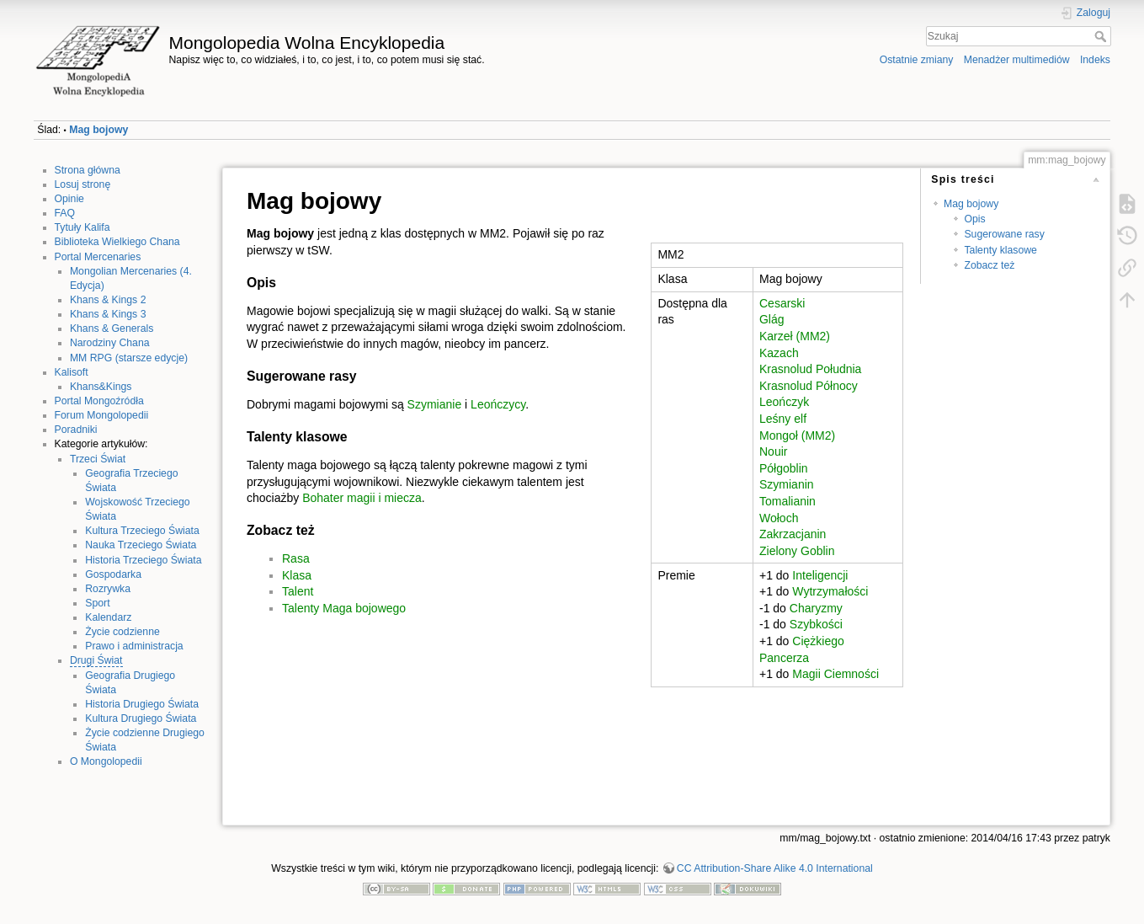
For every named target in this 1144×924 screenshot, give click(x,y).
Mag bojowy (98, 130)
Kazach (779, 353)
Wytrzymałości (830, 591)
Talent (297, 591)
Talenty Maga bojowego (344, 608)
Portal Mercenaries (98, 257)
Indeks (1095, 60)
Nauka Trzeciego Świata (140, 545)
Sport (97, 603)
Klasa (296, 575)
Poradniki (76, 429)
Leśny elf (782, 418)
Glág (772, 319)
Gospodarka (113, 574)
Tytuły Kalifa (82, 227)
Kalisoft (71, 372)
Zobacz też (989, 265)
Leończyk (784, 402)
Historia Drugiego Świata (142, 704)
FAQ (65, 213)
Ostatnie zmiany (917, 60)
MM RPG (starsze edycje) (129, 358)
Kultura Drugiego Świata (140, 718)
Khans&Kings (101, 387)
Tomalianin (787, 501)
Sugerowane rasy (1004, 234)
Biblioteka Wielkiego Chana (117, 242)
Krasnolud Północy (808, 386)
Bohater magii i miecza (362, 498)
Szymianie (434, 404)
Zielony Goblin (797, 551)
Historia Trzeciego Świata (143, 560)
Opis (974, 219)
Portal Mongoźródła (99, 401)
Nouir (773, 451)
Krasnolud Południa (810, 369)
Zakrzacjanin (792, 534)
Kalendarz (108, 617)
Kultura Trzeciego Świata (142, 531)
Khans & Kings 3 (108, 314)
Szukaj (1102, 36)
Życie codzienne (122, 632)
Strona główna (87, 170)
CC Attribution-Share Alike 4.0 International (775, 868)
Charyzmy (816, 608)
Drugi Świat (96, 660)
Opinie (69, 199)
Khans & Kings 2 (108, 300)
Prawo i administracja (134, 646)
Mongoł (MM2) (797, 435)
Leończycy (498, 404)
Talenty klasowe (1000, 250)
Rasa (296, 558)
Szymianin (786, 484)
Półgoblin (783, 468)
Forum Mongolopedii (102, 415)
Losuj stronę (83, 184)
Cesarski (782, 303)
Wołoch (778, 518)
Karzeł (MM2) (794, 336)
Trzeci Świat (97, 459)
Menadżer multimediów (1017, 60)
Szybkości (816, 624)
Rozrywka (107, 589)
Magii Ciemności (835, 674)
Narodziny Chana (110, 343)
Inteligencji (820, 575)
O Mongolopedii (106, 761)
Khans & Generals (111, 328)
